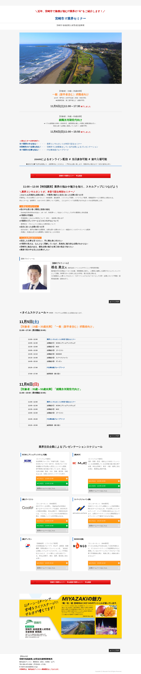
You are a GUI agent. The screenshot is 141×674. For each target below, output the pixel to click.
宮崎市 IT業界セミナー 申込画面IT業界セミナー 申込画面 (70, 582)
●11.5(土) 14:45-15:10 (45, 563)
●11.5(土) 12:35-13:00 (97, 481)
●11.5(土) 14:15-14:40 (97, 521)
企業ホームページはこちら (98, 568)
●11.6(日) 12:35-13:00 (97, 486)
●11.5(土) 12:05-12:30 (45, 478)
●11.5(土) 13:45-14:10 (97, 563)
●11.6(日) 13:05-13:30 (45, 526)
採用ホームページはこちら (46, 488)
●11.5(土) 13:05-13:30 (45, 521)
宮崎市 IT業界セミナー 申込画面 (70, 176)
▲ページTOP (114, 301)
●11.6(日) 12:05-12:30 (45, 483)
